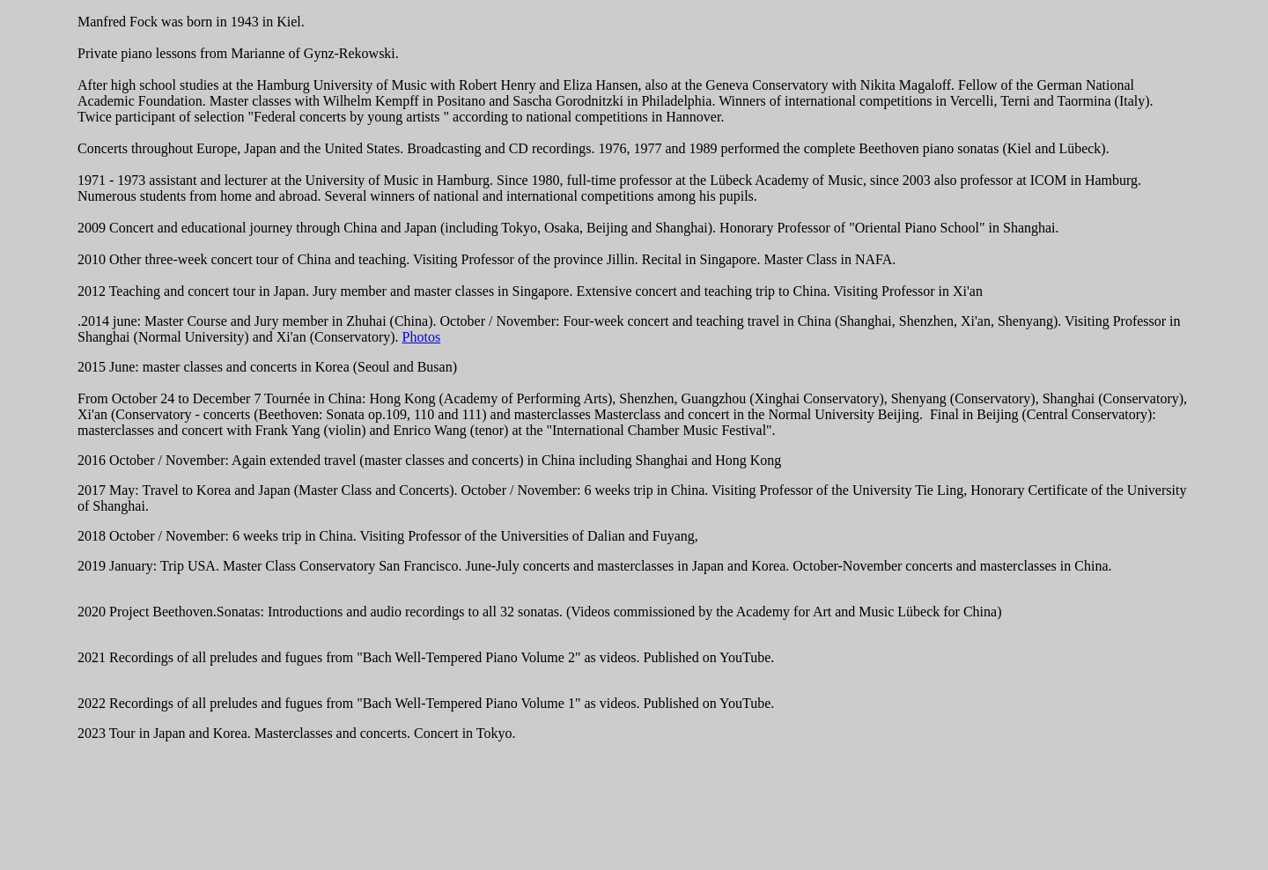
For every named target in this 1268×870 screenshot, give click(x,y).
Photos (421, 336)
